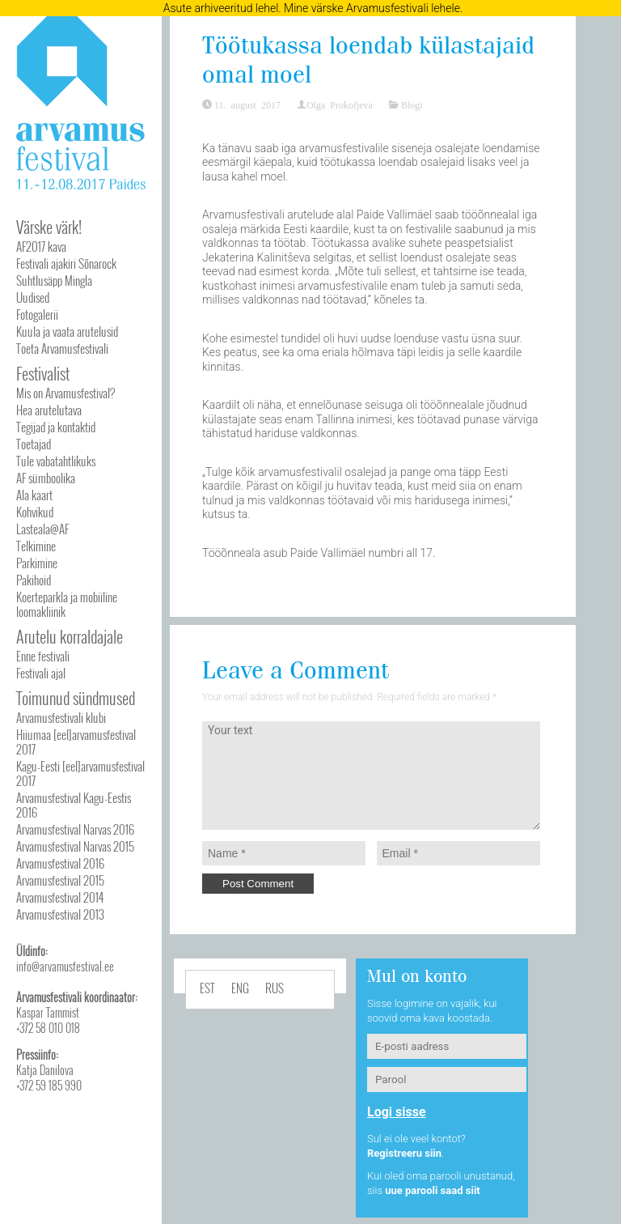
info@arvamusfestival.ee (65, 966)
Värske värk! (49, 227)
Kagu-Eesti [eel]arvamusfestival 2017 (80, 773)
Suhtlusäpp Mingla (54, 280)
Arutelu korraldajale (69, 636)
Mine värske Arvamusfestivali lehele (372, 8)
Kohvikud (34, 512)
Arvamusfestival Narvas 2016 (75, 829)
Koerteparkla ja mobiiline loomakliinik (66, 604)
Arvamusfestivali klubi (61, 717)
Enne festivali (43, 656)
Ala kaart (34, 495)
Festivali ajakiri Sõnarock (66, 263)
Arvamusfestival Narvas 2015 (75, 846)
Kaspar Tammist (47, 1012)
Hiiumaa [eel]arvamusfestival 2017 (76, 741)
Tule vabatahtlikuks (55, 461)
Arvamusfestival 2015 (60, 880)
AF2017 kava (41, 246)
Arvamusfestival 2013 (60, 914)
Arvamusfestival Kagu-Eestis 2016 (73, 804)
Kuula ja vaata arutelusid (67, 331)
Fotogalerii (37, 314)
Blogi (412, 104)
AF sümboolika (45, 478)
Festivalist (43, 373)
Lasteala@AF (42, 529)
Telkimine (36, 546)
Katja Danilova (45, 1069)
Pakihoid (33, 580)
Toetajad (33, 444)
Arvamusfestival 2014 (60, 897)
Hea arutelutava (49, 410)
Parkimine (36, 563)
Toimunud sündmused (75, 698)
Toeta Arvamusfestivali (62, 348)
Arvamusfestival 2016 (60, 863)
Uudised (32, 297)
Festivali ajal (40, 673)
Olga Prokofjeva (339, 104)
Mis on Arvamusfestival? (65, 393)
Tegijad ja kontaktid (55, 427)
